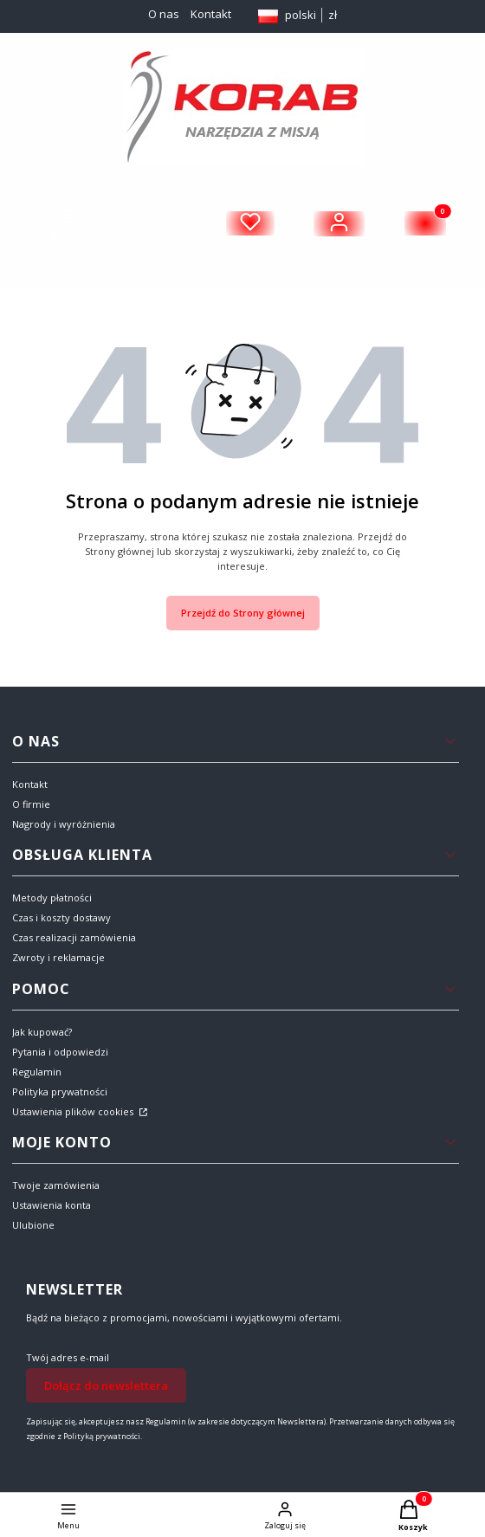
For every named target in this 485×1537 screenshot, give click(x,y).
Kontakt (211, 14)
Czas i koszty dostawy (61, 917)
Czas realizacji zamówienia (74, 937)
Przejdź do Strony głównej (243, 612)
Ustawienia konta (51, 1204)
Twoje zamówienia (56, 1185)
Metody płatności (52, 897)
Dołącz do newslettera (106, 1385)
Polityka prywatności (59, 1091)
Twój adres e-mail (67, 1357)
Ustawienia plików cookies (74, 1111)
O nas (163, 14)
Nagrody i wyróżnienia (63, 823)
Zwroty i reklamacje (58, 957)
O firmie (31, 804)
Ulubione (33, 1224)
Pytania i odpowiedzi (60, 1051)
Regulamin (36, 1071)
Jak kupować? (42, 1031)
